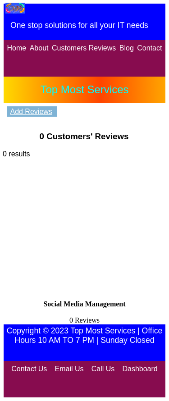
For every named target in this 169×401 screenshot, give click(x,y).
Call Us (103, 369)
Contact (149, 48)
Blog (126, 48)
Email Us (69, 369)
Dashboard (139, 369)
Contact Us (29, 369)
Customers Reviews (84, 48)
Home (17, 48)
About (39, 48)
